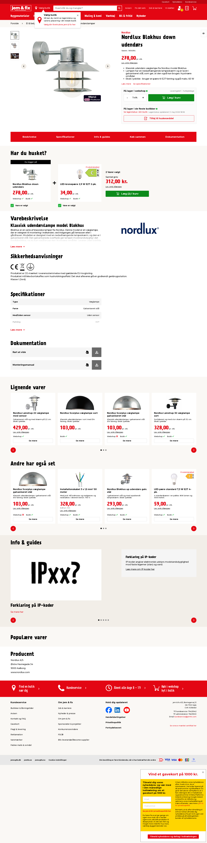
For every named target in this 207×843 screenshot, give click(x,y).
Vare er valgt (21, 205)
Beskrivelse (29, 137)
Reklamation (17, 801)
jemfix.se (28, 827)
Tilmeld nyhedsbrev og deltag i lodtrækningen (173, 836)
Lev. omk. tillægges (129, 63)
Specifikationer (65, 137)
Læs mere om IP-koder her (140, 569)
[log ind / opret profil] (179, 8)
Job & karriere (155, 8)
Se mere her (17, 612)
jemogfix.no (40, 827)
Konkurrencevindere (68, 796)
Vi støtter (169, 8)
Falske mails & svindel (21, 812)
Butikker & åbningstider (22, 775)
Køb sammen (138, 137)
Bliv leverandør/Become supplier (73, 806)
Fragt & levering (18, 796)
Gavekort (165, 2)
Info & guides (102, 137)
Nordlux (125, 32)
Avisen (128, 8)
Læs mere (126, 84)
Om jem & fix (64, 785)
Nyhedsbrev (177, 2)
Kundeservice (190, 2)
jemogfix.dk (16, 827)
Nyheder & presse (66, 780)
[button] (101, 450)
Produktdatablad (92, 167)
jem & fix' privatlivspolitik (189, 804)
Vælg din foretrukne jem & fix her (60, 24)
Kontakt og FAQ (18, 785)
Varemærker (16, 806)
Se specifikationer (141, 84)
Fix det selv (140, 8)
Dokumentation (174, 137)
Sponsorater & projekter (69, 791)
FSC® (60, 801)
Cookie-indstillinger (58, 827)
